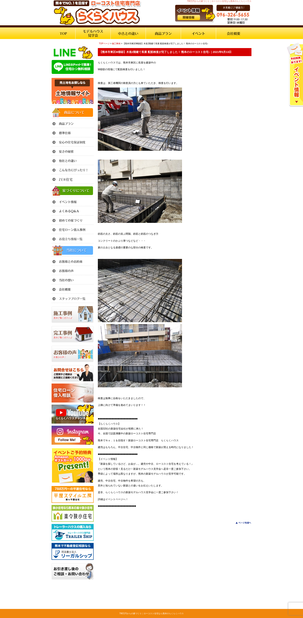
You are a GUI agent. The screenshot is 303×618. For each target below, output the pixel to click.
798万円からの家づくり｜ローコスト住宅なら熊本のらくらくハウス (151, 613)
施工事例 (116, 43)
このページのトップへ (240, 523)
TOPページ (104, 43)
